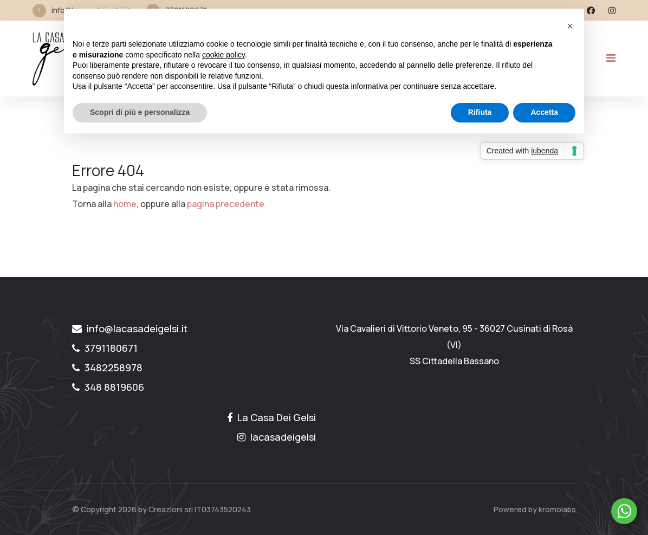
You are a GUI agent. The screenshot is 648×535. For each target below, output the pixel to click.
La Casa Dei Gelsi (271, 417)
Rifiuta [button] (480, 112)
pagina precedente (225, 204)
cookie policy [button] (223, 54)
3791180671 (105, 347)
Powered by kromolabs (535, 509)
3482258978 (107, 367)
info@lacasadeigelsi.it (129, 328)
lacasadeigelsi (276, 436)
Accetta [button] (544, 112)
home (125, 204)
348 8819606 (108, 387)
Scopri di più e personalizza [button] (140, 112)
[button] (570, 26)
